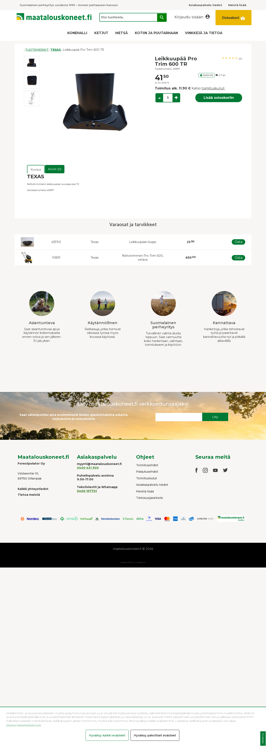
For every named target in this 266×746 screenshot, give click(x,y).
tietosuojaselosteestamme (23, 724)
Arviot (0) (54, 169)
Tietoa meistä (29, 495)
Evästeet (263, 739)
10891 (56, 257)
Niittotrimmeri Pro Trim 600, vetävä (142, 257)
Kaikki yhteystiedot (33, 489)
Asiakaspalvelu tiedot (152, 485)
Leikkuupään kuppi (142, 242)
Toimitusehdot (147, 465)
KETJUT (101, 33)
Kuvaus (36, 169)
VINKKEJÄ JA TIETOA (203, 33)
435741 (56, 242)
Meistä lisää (145, 491)
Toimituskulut (146, 478)
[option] (31, 63)
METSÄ (121, 33)
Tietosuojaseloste (149, 498)
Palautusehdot (147, 471)
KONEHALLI (77, 33)
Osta (238, 242)
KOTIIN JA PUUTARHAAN (156, 33)
